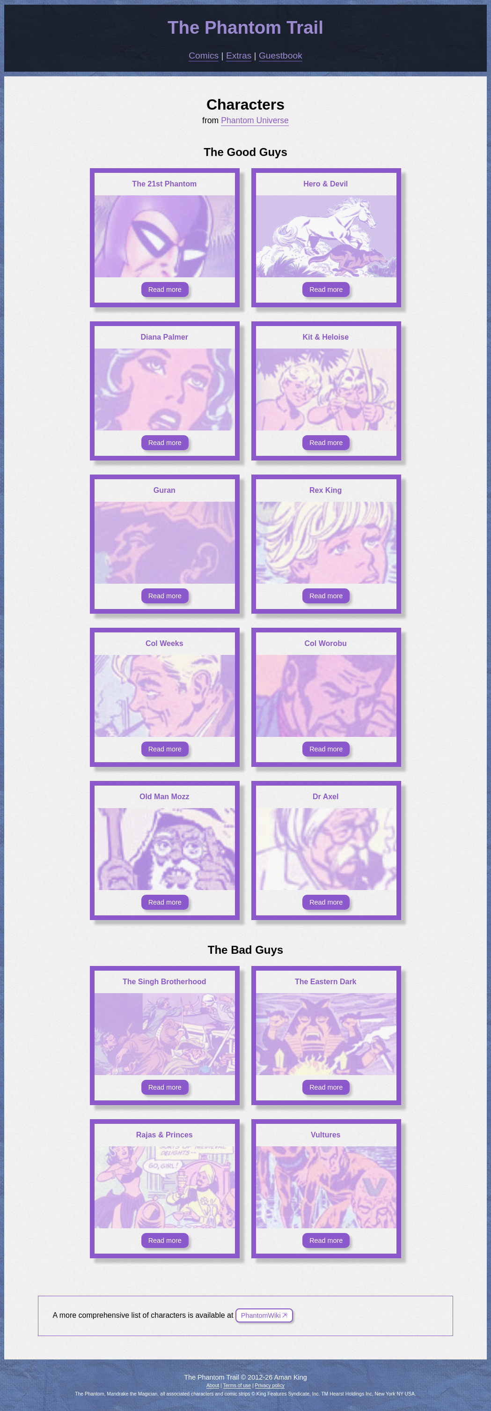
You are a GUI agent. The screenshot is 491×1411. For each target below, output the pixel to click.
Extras (238, 55)
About (212, 1385)
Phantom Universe (255, 120)
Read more (165, 289)
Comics (204, 55)
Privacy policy (270, 1385)
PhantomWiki (261, 1315)
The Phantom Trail (245, 27)
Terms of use (237, 1385)
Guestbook (280, 55)
